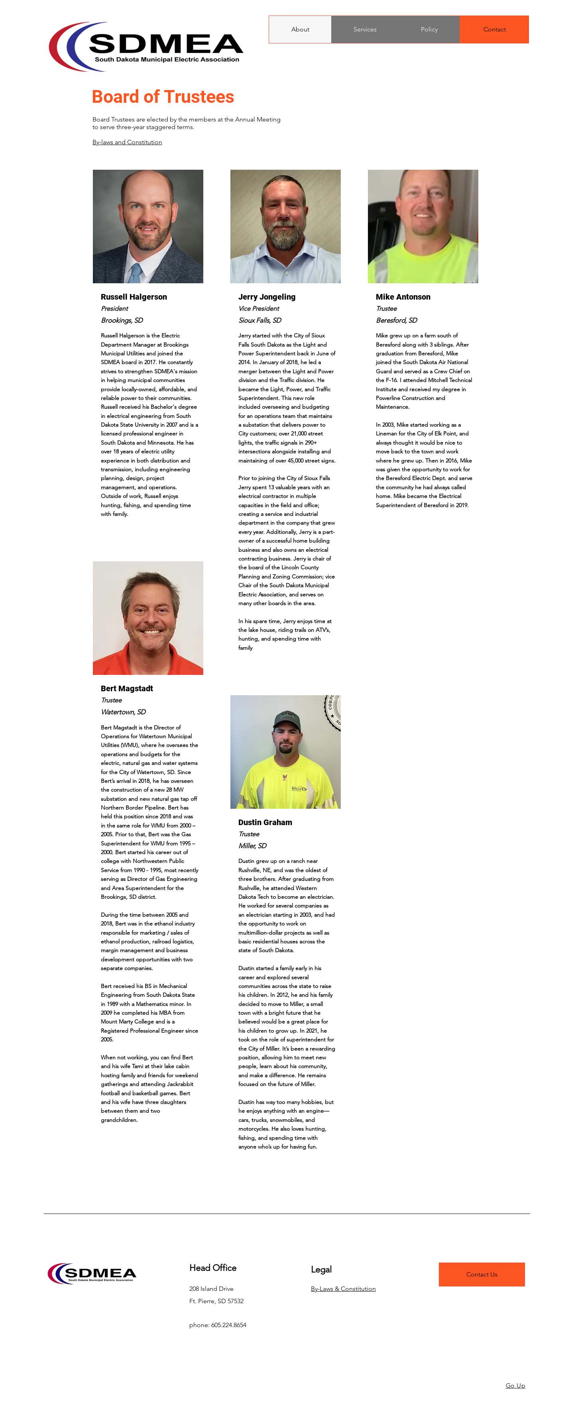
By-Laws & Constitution (343, 1288)
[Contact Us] (482, 1274)
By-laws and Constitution (127, 142)
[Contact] (494, 29)
